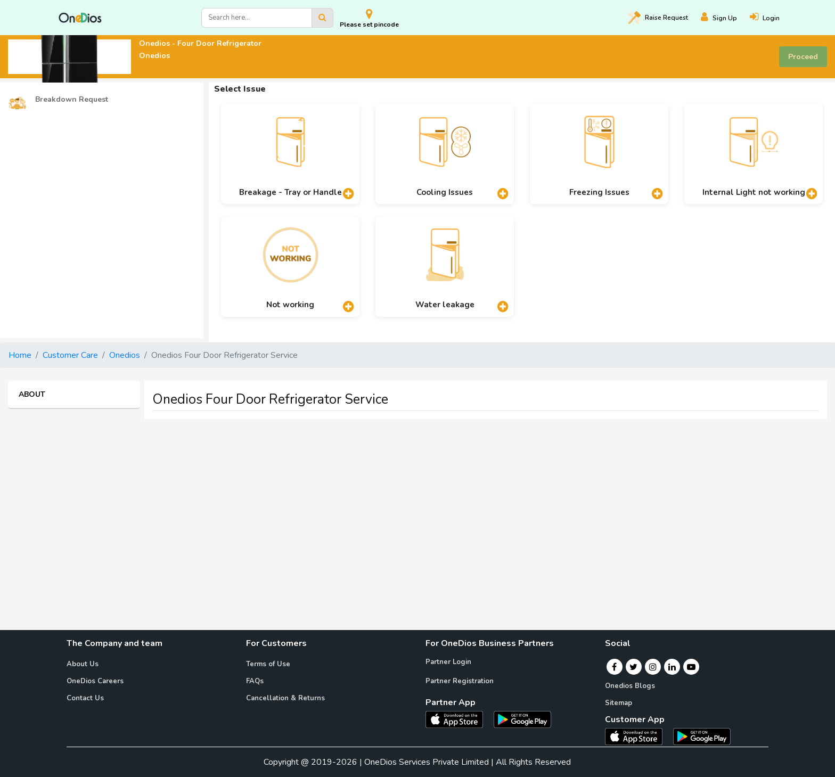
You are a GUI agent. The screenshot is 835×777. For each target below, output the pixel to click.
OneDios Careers (95, 681)
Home (20, 355)
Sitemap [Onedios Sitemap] (618, 703)
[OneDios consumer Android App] (702, 736)
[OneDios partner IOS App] (458, 719)
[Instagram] (653, 667)
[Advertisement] (417, 502)
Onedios (124, 355)
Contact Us (85, 698)
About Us (83, 664)
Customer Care (70, 355)
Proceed (803, 57)
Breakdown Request (58, 100)
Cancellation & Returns (285, 698)
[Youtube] (691, 667)
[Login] (771, 18)
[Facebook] (614, 667)
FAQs (255, 681)
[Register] (725, 18)
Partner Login (448, 662)
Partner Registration (459, 681)
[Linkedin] (672, 667)
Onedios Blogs (630, 686)
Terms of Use (268, 664)
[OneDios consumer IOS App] (638, 736)
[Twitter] (633, 667)
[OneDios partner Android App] (522, 719)
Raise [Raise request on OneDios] (658, 17)
